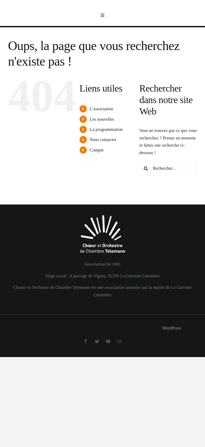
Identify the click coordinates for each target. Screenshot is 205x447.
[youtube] (108, 341)
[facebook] (85, 341)
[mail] (119, 341)
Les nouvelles (102, 119)
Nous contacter (103, 139)
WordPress (171, 328)
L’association (101, 109)
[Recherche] (146, 168)
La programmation (106, 129)
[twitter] (97, 341)
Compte (97, 150)
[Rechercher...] (168, 168)
